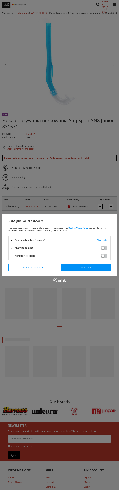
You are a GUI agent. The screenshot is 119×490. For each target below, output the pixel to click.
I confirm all (86, 267)
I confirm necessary (33, 267)
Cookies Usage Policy (78, 228)
